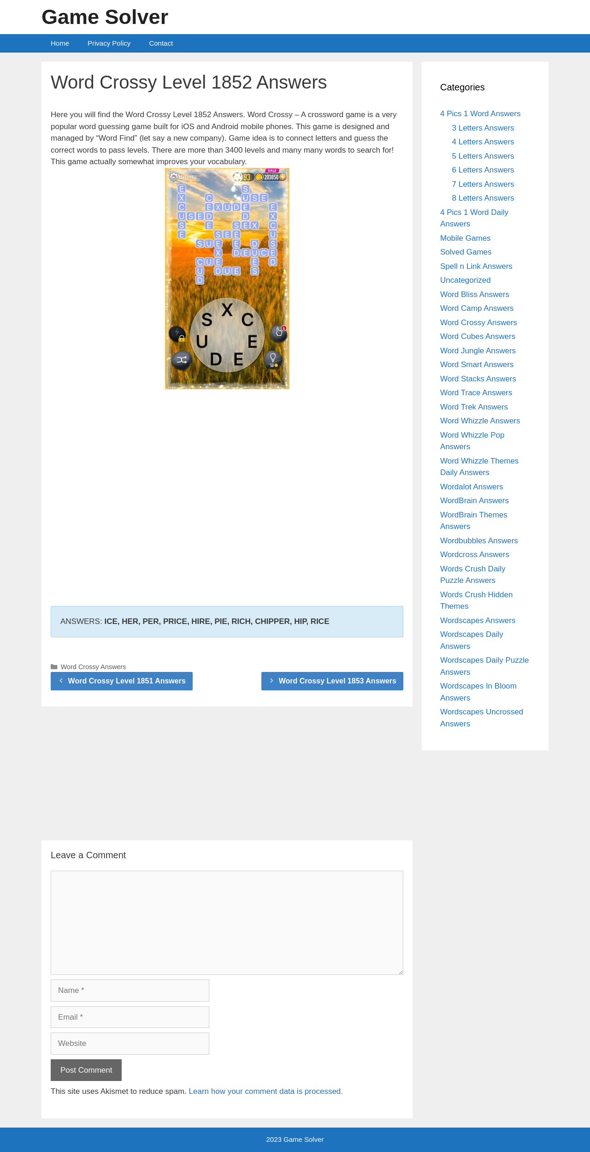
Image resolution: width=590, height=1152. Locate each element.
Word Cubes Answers (477, 336)
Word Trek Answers (474, 407)
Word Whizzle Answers (480, 420)
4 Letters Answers (483, 141)
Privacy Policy (109, 43)
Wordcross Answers (474, 554)
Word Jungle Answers (478, 350)
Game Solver (104, 17)
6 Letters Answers (483, 170)
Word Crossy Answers (93, 667)
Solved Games (466, 252)
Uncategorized (465, 280)
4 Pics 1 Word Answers (480, 113)
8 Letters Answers (483, 198)
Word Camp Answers (476, 308)
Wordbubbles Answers (479, 540)
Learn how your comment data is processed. (266, 1091)
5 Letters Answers (483, 156)
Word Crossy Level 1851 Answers (127, 681)
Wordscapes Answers (477, 620)
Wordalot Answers (471, 486)
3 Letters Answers (483, 128)
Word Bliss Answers (474, 294)
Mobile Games (465, 238)
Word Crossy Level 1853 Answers (337, 681)
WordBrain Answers (474, 500)
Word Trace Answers (476, 392)
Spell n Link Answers (476, 266)
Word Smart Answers (476, 364)
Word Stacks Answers (478, 378)
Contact (161, 43)
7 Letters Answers (483, 184)
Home (60, 43)
